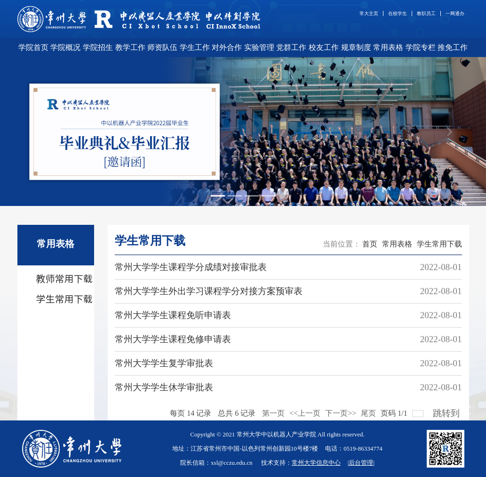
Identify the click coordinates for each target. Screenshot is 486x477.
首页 (369, 244)
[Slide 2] (235, 195)
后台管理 (361, 462)
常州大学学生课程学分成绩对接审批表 (191, 267)
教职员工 (426, 13)
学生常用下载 (439, 244)
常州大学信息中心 (316, 462)
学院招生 (98, 47)
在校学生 (397, 13)
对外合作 (227, 47)
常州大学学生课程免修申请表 (173, 339)
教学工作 (130, 47)
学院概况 (65, 47)
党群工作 (291, 47)
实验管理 (259, 47)
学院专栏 (421, 47)
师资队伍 (162, 47)
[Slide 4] (269, 195)
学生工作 (195, 47)
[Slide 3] (252, 195)
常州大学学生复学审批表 (164, 363)
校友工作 (324, 47)
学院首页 (33, 47)
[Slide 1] (218, 195)
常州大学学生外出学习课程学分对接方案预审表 (209, 291)
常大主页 (368, 13)
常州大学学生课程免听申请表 (173, 315)
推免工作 (453, 47)
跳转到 (447, 410)
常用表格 (388, 47)
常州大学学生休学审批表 (164, 387)
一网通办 (455, 13)
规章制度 (356, 47)
